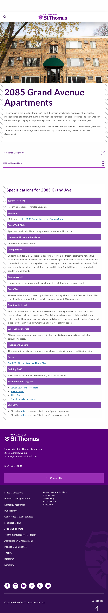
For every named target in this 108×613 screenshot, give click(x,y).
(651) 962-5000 (13, 465)
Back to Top (97, 605)
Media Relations (12, 522)
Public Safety (10, 510)
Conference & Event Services (18, 516)
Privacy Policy (49, 501)
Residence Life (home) (54, 153)
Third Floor (16, 395)
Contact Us (54, 478)
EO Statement (49, 495)
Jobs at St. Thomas (13, 528)
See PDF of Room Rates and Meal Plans (27, 363)
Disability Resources (14, 504)
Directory (9, 564)
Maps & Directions (13, 492)
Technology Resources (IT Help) (20, 534)
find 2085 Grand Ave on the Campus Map (42, 219)
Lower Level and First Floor (24, 387)
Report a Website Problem (55, 492)
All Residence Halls (54, 163)
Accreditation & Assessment (18, 540)
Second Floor (17, 391)
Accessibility (48, 498)
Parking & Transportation (17, 498)
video (23, 411)
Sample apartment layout (23, 399)
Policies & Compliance (15, 546)
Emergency (48, 504)
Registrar (9, 558)
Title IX (8, 552)
